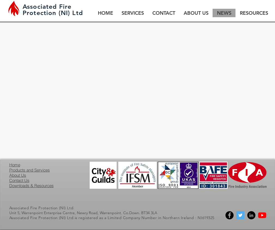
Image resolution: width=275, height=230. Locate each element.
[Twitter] (240, 215)
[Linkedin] (251, 215)
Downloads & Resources (31, 185)
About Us (17, 175)
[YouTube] (262, 215)
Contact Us (19, 180)
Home (14, 164)
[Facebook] (229, 215)
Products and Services (29, 170)
